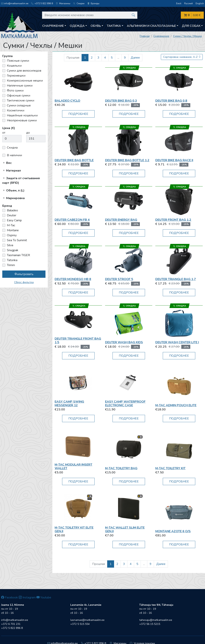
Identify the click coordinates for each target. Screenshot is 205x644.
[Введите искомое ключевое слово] (89, 15)
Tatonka (12, 260)
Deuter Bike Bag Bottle (74, 160)
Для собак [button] (191, 26)
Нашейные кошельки (22, 115)
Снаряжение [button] (53, 26)
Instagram (27, 597)
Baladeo (12, 210)
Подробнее (78, 114)
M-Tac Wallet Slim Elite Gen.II (125, 529)
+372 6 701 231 (10, 624)
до (28, 133)
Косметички (15, 110)
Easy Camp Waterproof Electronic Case (125, 403)
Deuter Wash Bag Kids (124, 342)
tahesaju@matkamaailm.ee (155, 620)
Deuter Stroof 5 (119, 279)
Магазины (63, 3)
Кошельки (14, 66)
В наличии (14, 155)
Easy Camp (14, 220)
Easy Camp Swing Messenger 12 (69, 403)
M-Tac (11, 225)
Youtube (43, 597)
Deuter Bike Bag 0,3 (121, 101)
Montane (13, 230)
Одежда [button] (77, 26)
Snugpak (12, 250)
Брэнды (93, 3)
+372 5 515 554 (80, 624)
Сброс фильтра (24, 282)
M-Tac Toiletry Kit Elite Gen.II (74, 529)
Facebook (9, 597)
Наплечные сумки (19, 85)
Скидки (78, 3)
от (3, 133)
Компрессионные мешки (25, 80)
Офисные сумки (18, 95)
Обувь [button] (96, 26)
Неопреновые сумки (22, 120)
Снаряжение (161, 36)
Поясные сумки (18, 61)
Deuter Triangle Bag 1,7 (175, 279)
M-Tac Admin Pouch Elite (175, 405)
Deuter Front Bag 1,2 (173, 220)
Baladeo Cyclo (67, 101)
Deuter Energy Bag (121, 220)
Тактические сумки (20, 100)
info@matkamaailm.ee (14, 3)
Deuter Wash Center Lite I (177, 342)
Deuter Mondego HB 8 (73, 279)
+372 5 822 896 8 (42, 3)
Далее (135, 58)
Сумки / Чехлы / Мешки (187, 36)
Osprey (12, 235)
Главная (145, 36)
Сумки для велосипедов (24, 71)
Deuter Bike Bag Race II (174, 160)
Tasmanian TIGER (18, 255)
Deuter (11, 215)
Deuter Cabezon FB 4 (72, 220)
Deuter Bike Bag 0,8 (171, 101)
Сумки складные (19, 105)
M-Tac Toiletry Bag (121, 468)
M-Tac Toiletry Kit (170, 468)
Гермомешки (16, 76)
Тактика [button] (114, 26)
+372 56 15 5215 (149, 624)
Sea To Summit (17, 240)
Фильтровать (24, 274)
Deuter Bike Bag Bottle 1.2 (127, 160)
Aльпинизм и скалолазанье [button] (151, 26)
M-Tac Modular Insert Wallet (73, 466)
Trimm (11, 265)
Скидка (12, 147)
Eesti (178, 3)
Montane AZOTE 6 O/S (173, 531)
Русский (188, 3)
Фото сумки (15, 90)
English (200, 3)
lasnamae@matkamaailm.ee (87, 620)
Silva (10, 245)
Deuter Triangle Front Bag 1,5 (78, 340)
